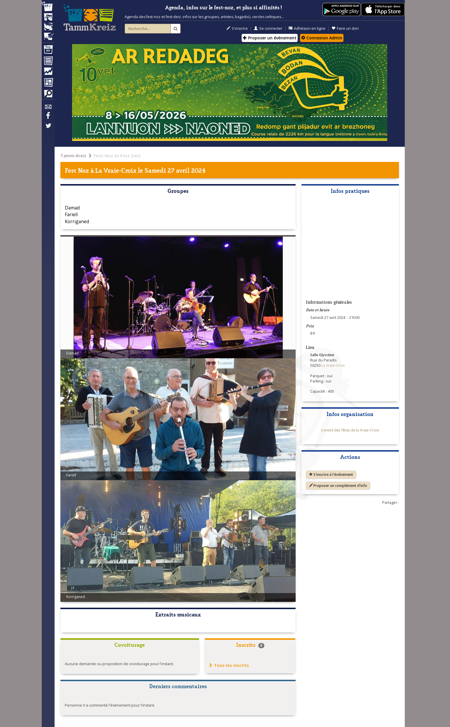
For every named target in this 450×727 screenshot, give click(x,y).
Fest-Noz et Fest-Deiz (117, 155)
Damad (72, 208)
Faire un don (345, 28)
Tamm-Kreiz (73, 155)
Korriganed (77, 221)
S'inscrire (237, 28)
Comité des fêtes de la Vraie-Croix (350, 430)
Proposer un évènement (269, 38)
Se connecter (268, 28)
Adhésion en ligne (307, 28)
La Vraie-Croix (115, 169)
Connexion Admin (321, 38)
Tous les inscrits (229, 665)
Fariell (71, 214)
